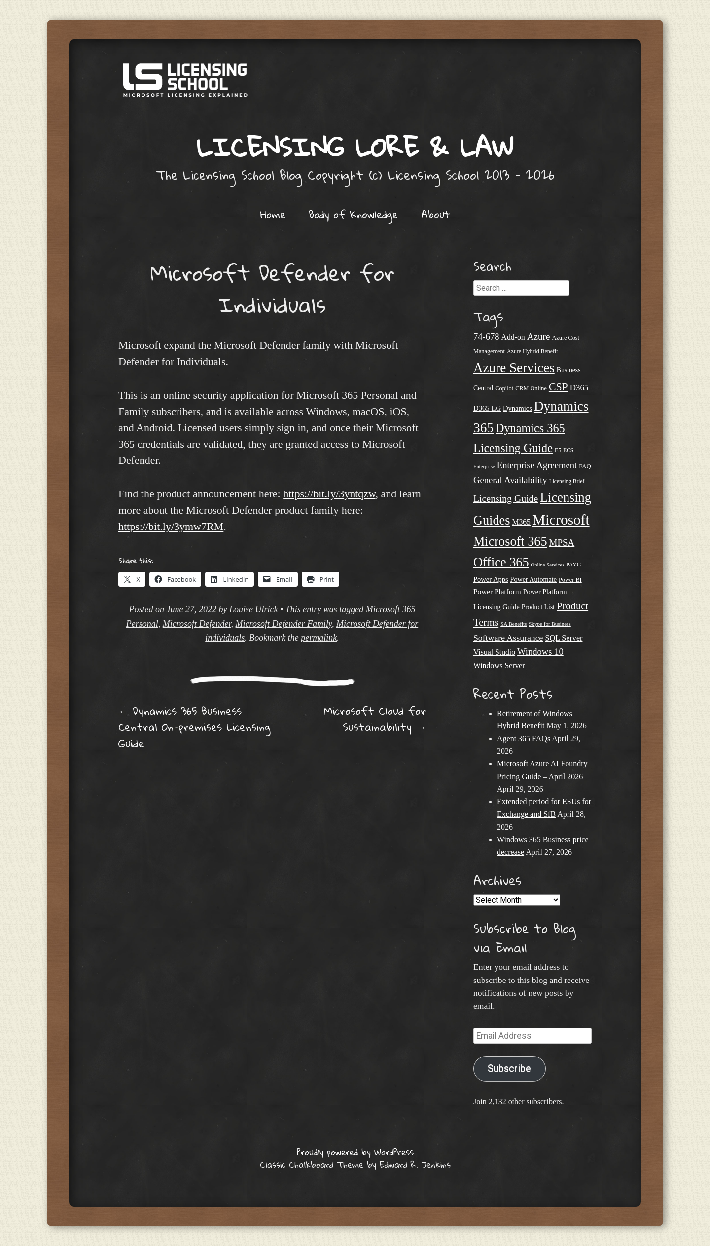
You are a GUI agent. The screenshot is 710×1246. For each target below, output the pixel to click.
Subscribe (509, 1068)
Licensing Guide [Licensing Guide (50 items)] (505, 498)
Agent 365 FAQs (523, 738)
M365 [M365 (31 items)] (521, 522)
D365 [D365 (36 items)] (579, 387)
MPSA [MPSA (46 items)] (562, 542)
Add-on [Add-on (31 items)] (513, 337)
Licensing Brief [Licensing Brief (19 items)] (567, 481)
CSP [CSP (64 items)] (558, 387)
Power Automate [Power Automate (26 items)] (533, 579)
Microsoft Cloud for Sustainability (375, 719)
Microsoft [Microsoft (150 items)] (561, 520)
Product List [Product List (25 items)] (538, 607)
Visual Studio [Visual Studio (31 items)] (494, 652)
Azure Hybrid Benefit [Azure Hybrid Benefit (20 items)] (532, 351)
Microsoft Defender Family (284, 624)
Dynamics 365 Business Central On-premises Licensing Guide (194, 727)
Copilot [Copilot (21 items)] (504, 388)
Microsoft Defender (197, 624)
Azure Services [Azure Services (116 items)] (514, 367)
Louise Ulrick (253, 609)
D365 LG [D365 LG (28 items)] (487, 408)
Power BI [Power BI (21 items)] (570, 579)
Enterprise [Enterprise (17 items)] (484, 466)
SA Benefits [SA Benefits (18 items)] (513, 624)
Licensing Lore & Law (355, 146)
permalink (319, 637)
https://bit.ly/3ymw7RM (170, 526)
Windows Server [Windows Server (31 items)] (499, 665)
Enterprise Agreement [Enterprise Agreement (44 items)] (537, 465)
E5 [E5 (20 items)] (558, 450)
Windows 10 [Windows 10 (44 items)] (540, 651)
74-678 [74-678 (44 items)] (486, 336)
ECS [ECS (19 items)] (568, 450)
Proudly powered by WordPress (355, 1152)
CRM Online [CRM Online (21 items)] (531, 388)
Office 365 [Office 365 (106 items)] (501, 562)
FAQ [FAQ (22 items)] (585, 466)
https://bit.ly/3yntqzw (329, 494)
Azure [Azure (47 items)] (538, 336)
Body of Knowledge (353, 214)
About (435, 214)
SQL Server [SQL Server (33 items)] (563, 638)
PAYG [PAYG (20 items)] (573, 564)
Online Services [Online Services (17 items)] (548, 564)
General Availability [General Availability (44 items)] (510, 480)
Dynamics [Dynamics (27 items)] (517, 408)
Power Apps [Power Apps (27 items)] (490, 579)
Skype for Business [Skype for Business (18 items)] (549, 624)
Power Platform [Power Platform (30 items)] (497, 591)
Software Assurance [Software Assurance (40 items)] (508, 637)
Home (272, 214)
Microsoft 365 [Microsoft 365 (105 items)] (510, 541)
